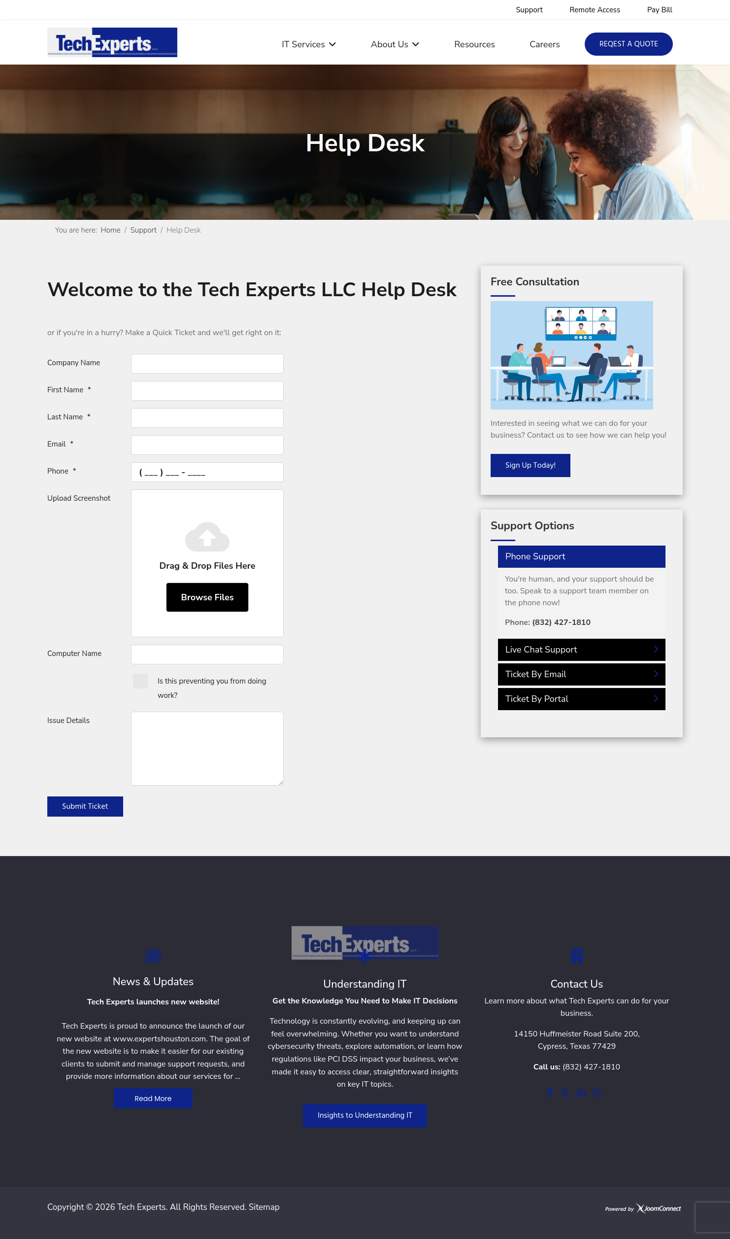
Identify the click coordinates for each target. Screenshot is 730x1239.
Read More (153, 1098)
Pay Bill (659, 10)
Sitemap (264, 1207)
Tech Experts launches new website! (153, 1002)
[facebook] (550, 1094)
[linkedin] (581, 1094)
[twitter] (565, 1094)
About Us (389, 44)
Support (529, 10)
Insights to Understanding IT (365, 1115)
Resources (474, 44)
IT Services (303, 44)
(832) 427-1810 (591, 1067)
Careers (545, 44)
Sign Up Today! (530, 465)
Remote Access (594, 10)
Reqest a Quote (628, 44)
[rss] (597, 1094)
